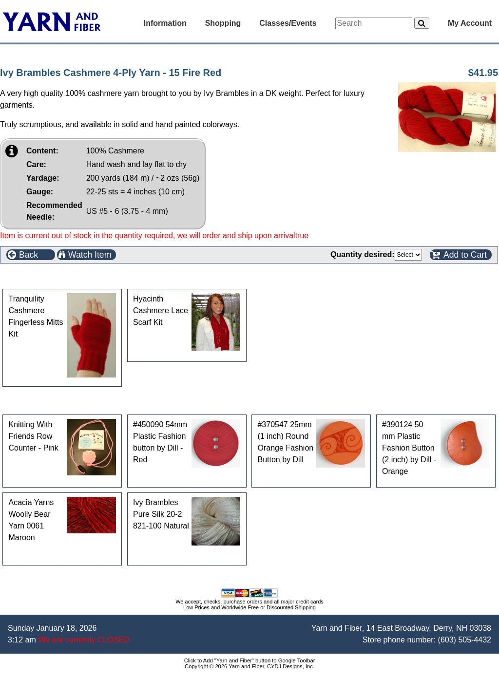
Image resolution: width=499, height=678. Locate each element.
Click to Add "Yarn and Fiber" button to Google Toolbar (249, 660)
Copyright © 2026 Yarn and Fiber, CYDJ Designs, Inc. (249, 666)
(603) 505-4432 (464, 640)
